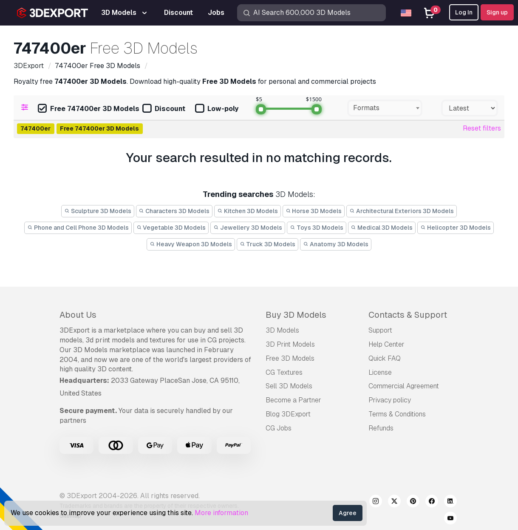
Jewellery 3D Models (247, 227)
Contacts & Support (407, 314)
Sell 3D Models (289, 386)
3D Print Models (290, 344)
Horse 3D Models (314, 211)
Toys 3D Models (316, 227)
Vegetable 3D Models (171, 227)
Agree (348, 513)
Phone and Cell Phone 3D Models (78, 227)
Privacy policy (389, 400)
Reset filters (482, 128)
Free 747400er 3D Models (88, 109)
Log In (464, 12)
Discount (163, 109)
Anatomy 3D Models (335, 244)
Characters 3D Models (174, 211)
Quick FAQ (384, 358)
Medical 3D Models (382, 227)
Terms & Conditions (397, 414)
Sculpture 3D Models (97, 211)
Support (380, 330)
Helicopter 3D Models (455, 227)
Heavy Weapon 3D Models (191, 244)
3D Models (282, 330)
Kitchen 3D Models (247, 211)
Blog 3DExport (288, 414)
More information (221, 512)
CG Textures (284, 372)
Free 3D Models (290, 358)
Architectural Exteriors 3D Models (401, 211)
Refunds (380, 428)
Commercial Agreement (403, 386)
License (380, 372)
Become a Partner (293, 400)
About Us (77, 314)
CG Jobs (279, 428)
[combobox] (384, 108)
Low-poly (216, 109)
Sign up (497, 12)
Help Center (386, 344)
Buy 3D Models (296, 314)
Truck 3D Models (268, 244)
